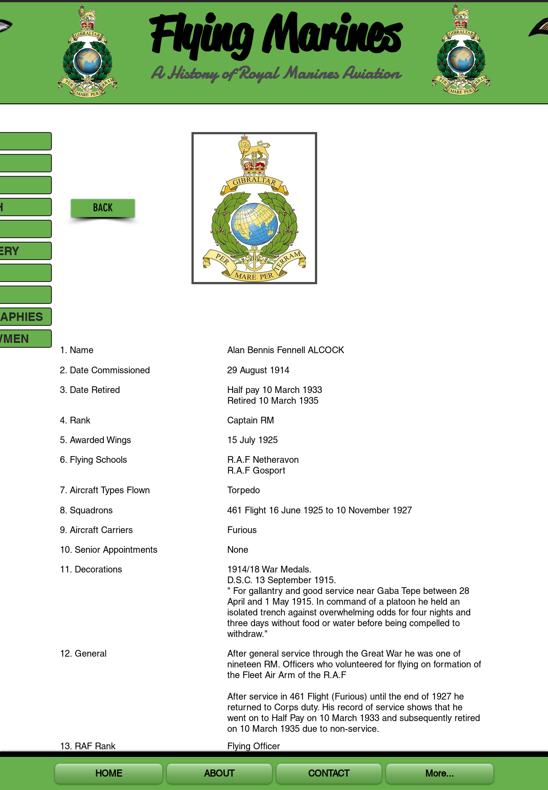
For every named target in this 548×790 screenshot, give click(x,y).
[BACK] (103, 208)
